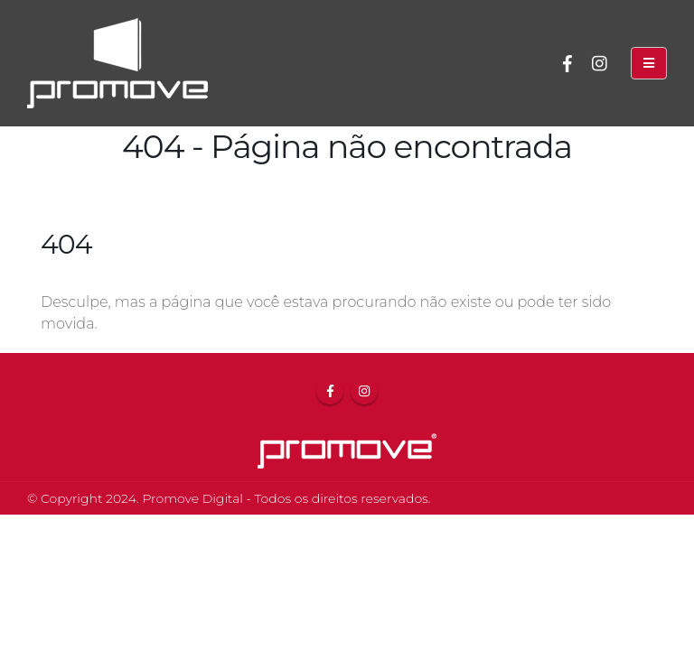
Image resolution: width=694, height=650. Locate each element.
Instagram (364, 390)
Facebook (329, 390)
